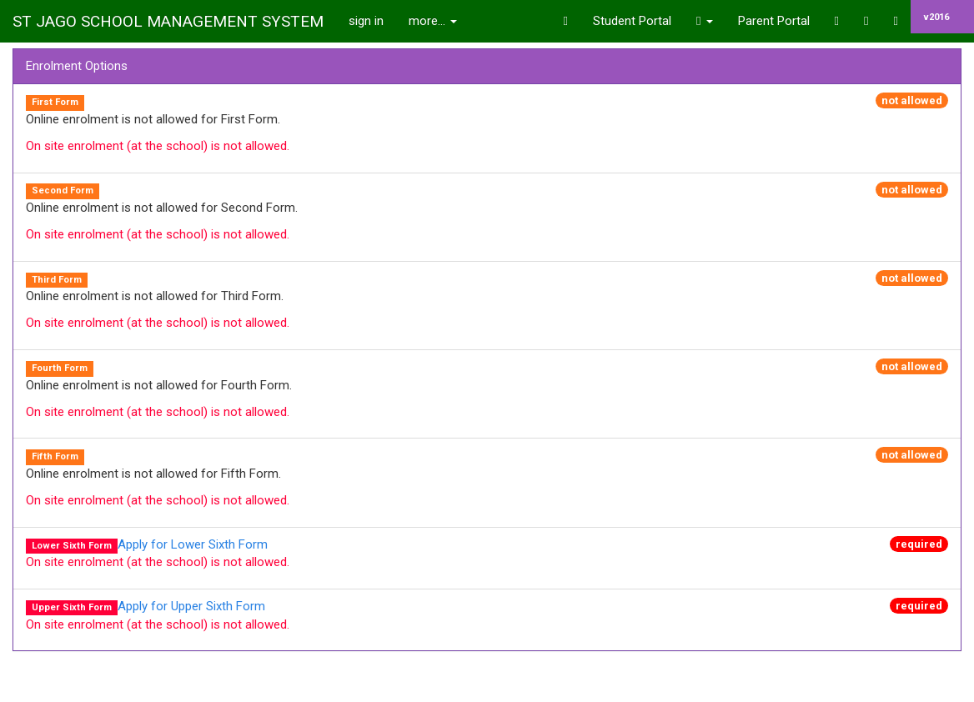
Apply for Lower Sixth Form (193, 544)
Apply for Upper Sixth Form (191, 606)
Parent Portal (774, 20)
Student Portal (632, 20)
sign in (366, 20)
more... (433, 20)
